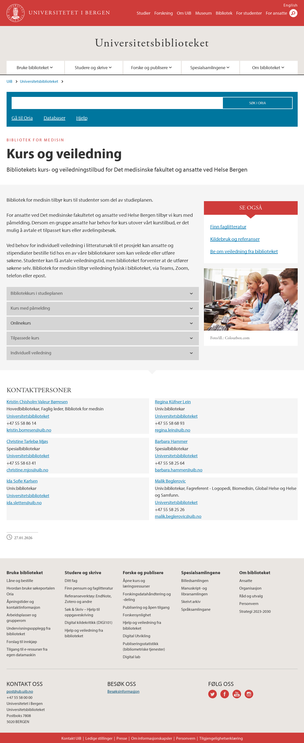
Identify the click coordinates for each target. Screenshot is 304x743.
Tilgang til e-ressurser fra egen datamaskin (27, 652)
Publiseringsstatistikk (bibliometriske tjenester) (144, 646)
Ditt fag (71, 580)
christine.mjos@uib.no (27, 470)
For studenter (249, 13)
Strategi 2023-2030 (255, 611)
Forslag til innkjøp (22, 641)
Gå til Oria (22, 118)
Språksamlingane (196, 609)
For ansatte (276, 13)
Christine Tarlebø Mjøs (27, 441)
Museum (203, 13)
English (291, 5)
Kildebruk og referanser (235, 239)
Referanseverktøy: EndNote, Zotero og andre (88, 598)
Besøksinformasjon (123, 691)
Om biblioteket (266, 67)
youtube (238, 695)
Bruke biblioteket (33, 67)
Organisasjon (250, 588)
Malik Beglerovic (170, 481)
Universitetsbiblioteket (152, 43)
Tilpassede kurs (25, 338)
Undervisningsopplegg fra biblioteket (29, 631)
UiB (9, 81)
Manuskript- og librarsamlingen (194, 591)
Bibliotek (224, 13)
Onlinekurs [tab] (21, 323)
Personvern (249, 603)
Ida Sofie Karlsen (22, 481)
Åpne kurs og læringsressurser (136, 583)
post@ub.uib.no (20, 691)
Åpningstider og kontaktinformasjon (23, 604)
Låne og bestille (20, 580)
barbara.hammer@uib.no (178, 470)
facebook (226, 695)
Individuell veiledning (31, 353)
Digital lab (131, 656)
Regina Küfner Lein (173, 402)
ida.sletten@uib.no (24, 503)
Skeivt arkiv (191, 601)
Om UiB (184, 13)
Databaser (54, 118)
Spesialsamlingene (207, 67)
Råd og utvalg (251, 595)
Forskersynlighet (137, 614)
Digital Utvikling (136, 635)
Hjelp (81, 118)
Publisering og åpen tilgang (146, 607)
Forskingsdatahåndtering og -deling (147, 596)
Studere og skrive (91, 67)
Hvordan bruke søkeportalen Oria (31, 591)
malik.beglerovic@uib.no (178, 516)
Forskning (163, 13)
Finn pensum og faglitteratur (89, 588)
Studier (143, 13)
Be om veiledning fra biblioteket (244, 251)
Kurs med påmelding (30, 308)
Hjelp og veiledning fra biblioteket (84, 633)
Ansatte (245, 580)
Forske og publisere (149, 67)
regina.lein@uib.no (172, 430)
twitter (214, 695)
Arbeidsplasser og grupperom (21, 617)
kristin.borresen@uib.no (29, 430)
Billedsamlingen (194, 580)
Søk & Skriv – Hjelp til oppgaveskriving (82, 612)
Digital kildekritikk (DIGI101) (88, 622)
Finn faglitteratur (228, 226)
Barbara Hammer (171, 441)
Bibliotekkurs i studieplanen (37, 293)
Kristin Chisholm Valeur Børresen (37, 402)
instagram (251, 695)
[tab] (103, 294)
